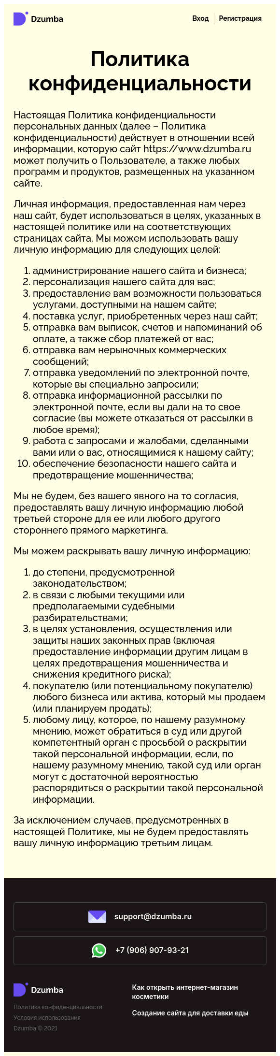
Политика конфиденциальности (58, 1007)
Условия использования (47, 1017)
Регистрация (240, 18)
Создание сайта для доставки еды (190, 1013)
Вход (200, 18)
